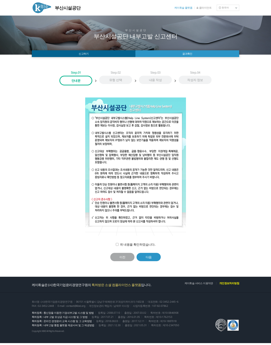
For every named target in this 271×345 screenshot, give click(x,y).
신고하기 (84, 55)
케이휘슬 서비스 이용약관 (199, 285)
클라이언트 (204, 7)
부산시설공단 (56, 8)
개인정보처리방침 (229, 285)
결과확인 (187, 55)
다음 (149, 259)
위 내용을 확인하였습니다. (137, 246)
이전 (122, 259)
